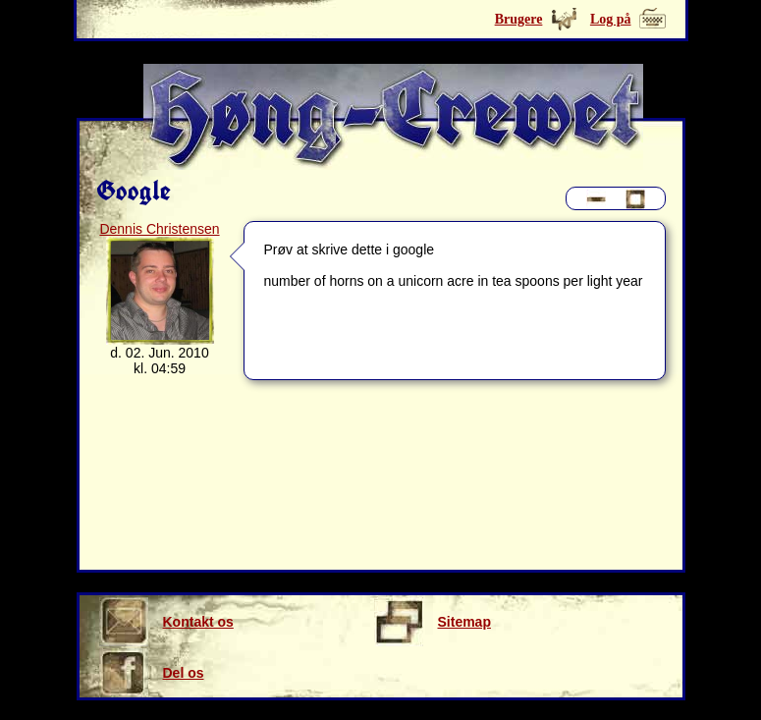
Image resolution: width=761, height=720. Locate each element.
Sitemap (432, 621)
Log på (610, 19)
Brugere (519, 19)
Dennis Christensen (159, 229)
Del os (151, 672)
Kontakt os (166, 621)
